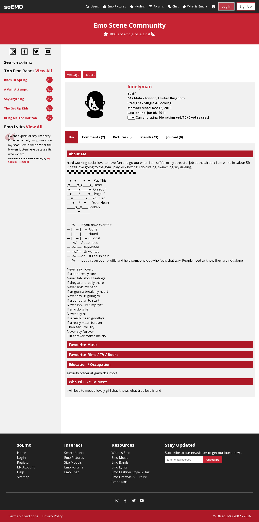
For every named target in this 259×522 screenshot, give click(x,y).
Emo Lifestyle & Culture (129, 477)
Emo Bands (119, 462)
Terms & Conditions (23, 516)
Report (90, 75)
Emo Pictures (114, 6)
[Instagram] (153, 34)
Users (92, 6)
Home (21, 452)
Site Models (73, 462)
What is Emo (195, 6)
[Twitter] (36, 52)
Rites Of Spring (15, 80)
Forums (156, 6)
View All (43, 71)
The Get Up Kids (16, 108)
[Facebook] (24, 52)
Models (137, 6)
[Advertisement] (160, 58)
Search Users (74, 452)
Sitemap (23, 477)
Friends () (149, 137)
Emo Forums (73, 467)
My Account (26, 467)
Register (23, 462)
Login (21, 457)
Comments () (93, 137)
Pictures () (122, 137)
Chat (173, 6)
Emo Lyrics (119, 467)
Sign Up (246, 6)
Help (20, 472)
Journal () (174, 137)
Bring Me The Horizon (20, 118)
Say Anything (14, 99)
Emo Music (119, 457)
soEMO (13, 7)
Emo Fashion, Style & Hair (130, 472)
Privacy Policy (52, 516)
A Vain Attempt (16, 89)
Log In (226, 6)
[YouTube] (48, 52)
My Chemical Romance (29, 160)
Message (73, 75)
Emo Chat (71, 472)
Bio (71, 137)
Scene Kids (119, 482)
